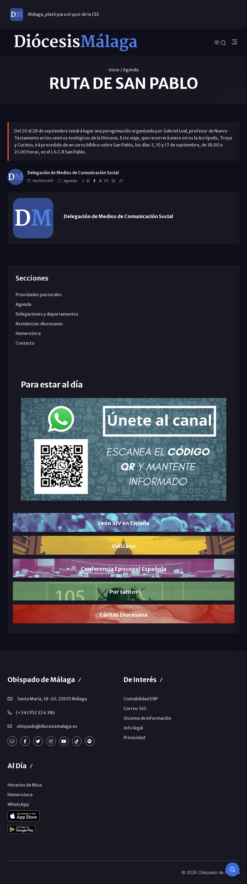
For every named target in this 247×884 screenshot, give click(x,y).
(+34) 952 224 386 (35, 712)
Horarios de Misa (25, 785)
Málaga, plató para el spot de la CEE (63, 14)
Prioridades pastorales (39, 294)
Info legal (133, 728)
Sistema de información (147, 718)
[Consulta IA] (232, 869)
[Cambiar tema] (217, 42)
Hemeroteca (28, 333)
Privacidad (134, 737)
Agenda (131, 69)
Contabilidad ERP (141, 698)
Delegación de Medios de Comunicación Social (73, 172)
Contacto (25, 343)
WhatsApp (18, 804)
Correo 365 (135, 708)
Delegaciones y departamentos (47, 314)
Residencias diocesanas (39, 323)
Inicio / (115, 69)
